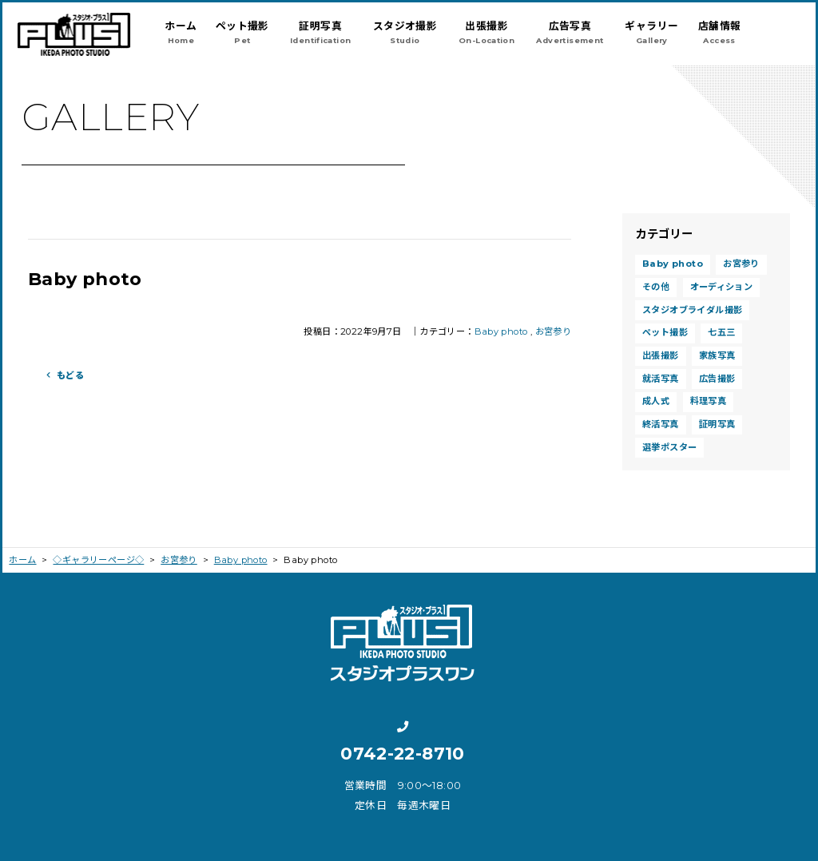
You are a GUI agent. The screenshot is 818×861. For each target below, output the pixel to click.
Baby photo (501, 331)
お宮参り (553, 331)
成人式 (655, 401)
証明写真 (717, 424)
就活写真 (660, 378)
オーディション (721, 286)
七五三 (721, 332)
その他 (655, 286)
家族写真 (717, 355)
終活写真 (660, 424)
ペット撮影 (665, 332)
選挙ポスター (669, 447)
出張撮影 (660, 355)
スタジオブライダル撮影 (692, 309)
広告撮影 (717, 378)
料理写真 (708, 401)
